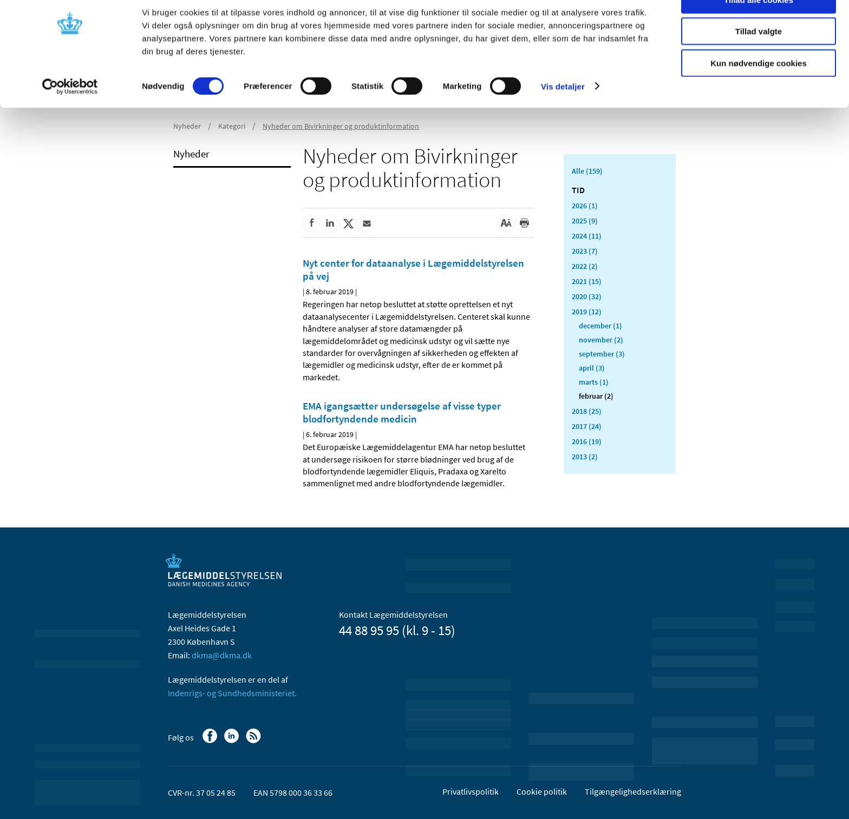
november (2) (601, 340)
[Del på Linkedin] (329, 223)
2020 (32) (587, 296)
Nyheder (191, 153)
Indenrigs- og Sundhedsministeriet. (232, 693)
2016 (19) (587, 441)
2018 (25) (587, 411)
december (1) (600, 326)
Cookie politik (542, 791)
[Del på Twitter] (348, 223)
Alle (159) (587, 171)
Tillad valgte (758, 58)
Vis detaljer (563, 113)
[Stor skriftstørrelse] (505, 223)
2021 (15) (587, 281)
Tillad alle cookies (758, 26)
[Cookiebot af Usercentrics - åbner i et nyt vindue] (70, 113)
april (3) (592, 368)
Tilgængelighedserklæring (633, 791)
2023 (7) (585, 251)
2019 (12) (587, 311)
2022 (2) (585, 266)
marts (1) (594, 382)
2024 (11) (587, 236)
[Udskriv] (524, 223)
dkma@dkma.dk (222, 655)
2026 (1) (585, 205)
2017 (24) (587, 426)
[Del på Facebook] (311, 223)
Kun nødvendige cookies (758, 90)
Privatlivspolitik (470, 791)
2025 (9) (585, 221)
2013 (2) (585, 456)
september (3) (602, 354)
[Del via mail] (366, 223)
